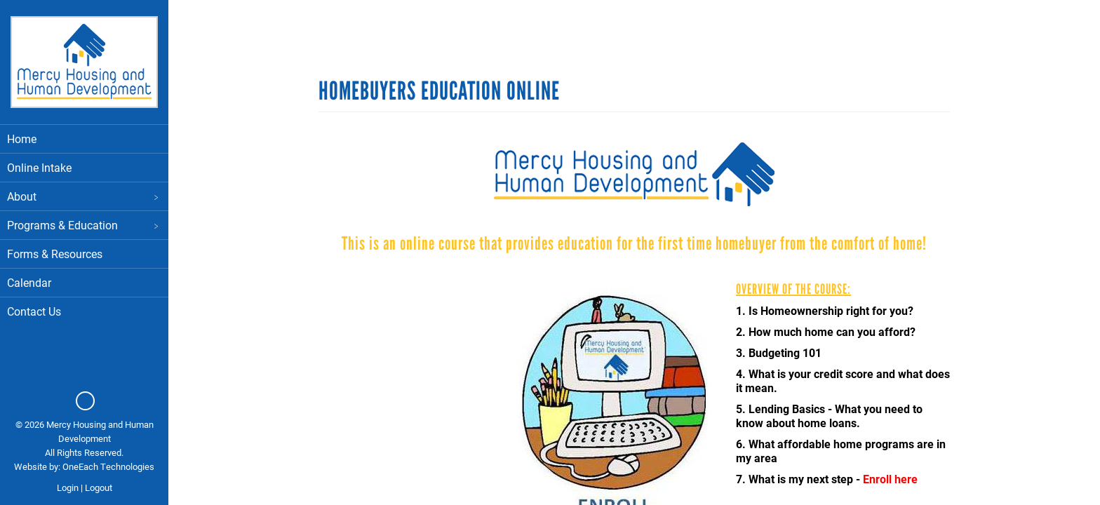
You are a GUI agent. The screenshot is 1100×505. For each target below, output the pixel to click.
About (84, 196)
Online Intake (39, 167)
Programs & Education (84, 224)
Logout (98, 487)
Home (21, 138)
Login (68, 487)
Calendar (29, 282)
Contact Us (34, 311)
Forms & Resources (54, 253)
